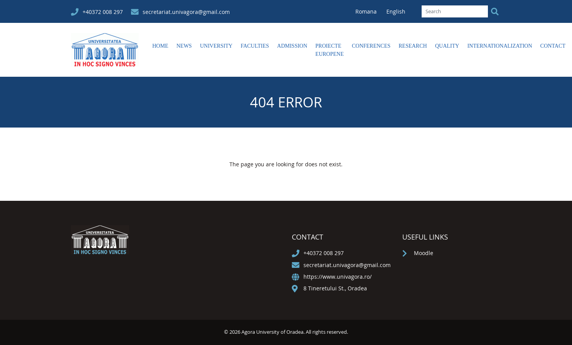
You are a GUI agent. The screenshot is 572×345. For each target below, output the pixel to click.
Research (413, 46)
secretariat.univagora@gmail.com (186, 12)
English (395, 11)
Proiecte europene (329, 50)
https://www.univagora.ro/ (337, 276)
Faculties (255, 46)
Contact (552, 46)
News (184, 46)
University (216, 46)
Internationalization (499, 46)
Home (160, 46)
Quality (447, 46)
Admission (292, 46)
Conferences (371, 46)
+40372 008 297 (103, 12)
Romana (366, 11)
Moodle (423, 253)
